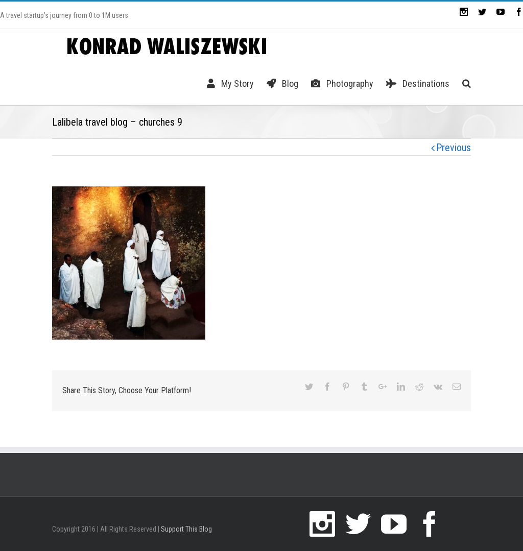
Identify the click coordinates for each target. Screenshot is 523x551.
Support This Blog (186, 529)
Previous (453, 147)
